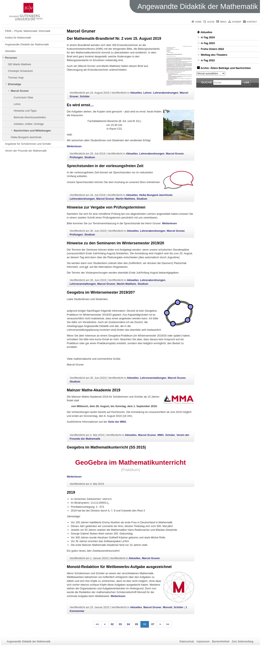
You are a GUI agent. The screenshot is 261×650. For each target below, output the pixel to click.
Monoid (167, 607)
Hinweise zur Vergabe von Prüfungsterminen (106, 207)
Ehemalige (14, 84)
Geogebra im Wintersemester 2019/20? (101, 292)
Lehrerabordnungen (165, 92)
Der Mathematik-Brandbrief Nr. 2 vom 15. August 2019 (114, 38)
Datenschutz (187, 641)
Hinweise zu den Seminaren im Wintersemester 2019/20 (115, 243)
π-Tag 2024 (208, 37)
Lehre (17, 104)
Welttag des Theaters (214, 54)
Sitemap (236, 22)
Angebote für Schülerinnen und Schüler (28, 143)
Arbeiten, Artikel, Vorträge (29, 123)
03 (120, 624)
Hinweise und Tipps (25, 110)
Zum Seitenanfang (242, 641)
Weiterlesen (74, 146)
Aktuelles (10, 51)
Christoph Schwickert (20, 70)
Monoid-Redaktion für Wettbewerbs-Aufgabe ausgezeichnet (119, 567)
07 (152, 624)
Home (198, 22)
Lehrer (147, 92)
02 (112, 624)
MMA (161, 435)
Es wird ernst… (80, 105)
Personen (11, 57)
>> (167, 624)
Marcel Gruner (20, 90)
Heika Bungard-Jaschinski (26, 137)
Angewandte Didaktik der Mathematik (27, 44)
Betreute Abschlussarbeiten (30, 117)
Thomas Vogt (15, 77)
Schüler (85, 96)
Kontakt (252, 22)
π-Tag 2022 (208, 60)
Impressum (203, 641)
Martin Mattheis (125, 198)
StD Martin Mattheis (19, 64)
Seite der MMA (117, 421)
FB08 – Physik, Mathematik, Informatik (27, 31)
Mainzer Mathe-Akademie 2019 (93, 390)
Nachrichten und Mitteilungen (32, 130)
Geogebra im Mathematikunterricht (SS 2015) (106, 447)
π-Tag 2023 (208, 43)
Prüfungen (76, 157)
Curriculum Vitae (23, 97)
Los (246, 82)
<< (97, 624)
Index (223, 22)
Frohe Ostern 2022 (212, 49)
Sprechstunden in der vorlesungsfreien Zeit (105, 166)
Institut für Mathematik (18, 37)
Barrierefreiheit (220, 641)
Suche (210, 22)
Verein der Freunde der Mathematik (26, 150)
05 (136, 624)
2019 (71, 492)
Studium (89, 157)
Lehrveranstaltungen (83, 283)
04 (128, 624)
